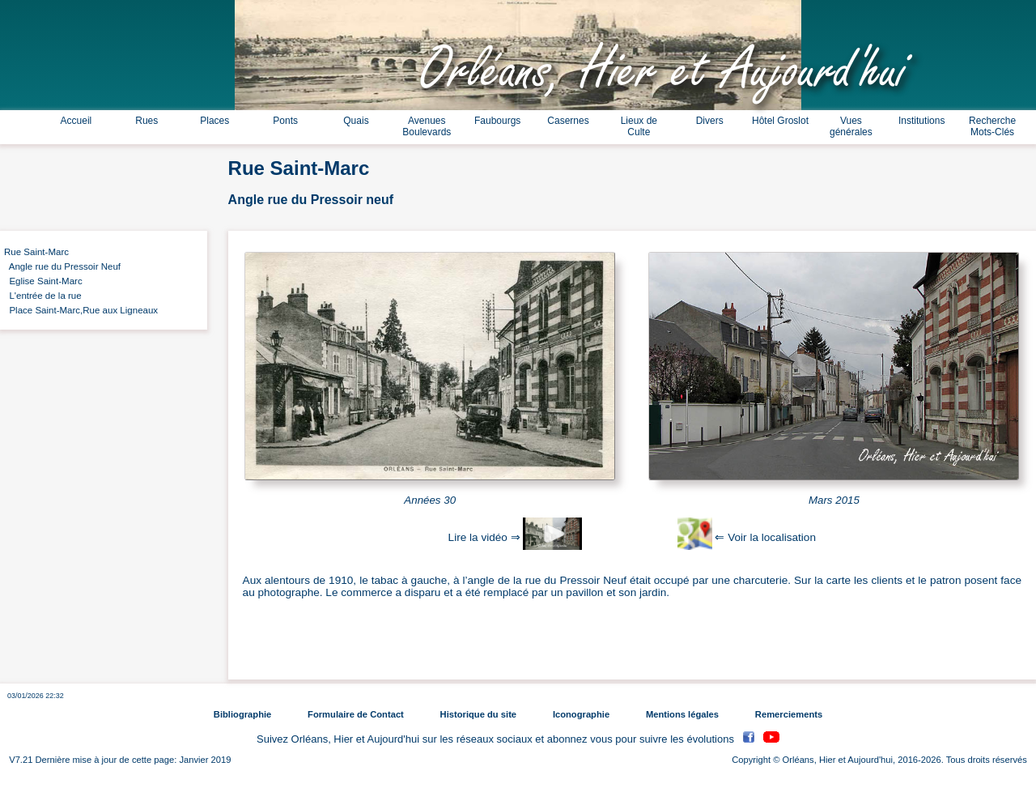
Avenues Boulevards (426, 126)
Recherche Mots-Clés (992, 126)
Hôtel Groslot (780, 120)
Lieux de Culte (639, 126)
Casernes (567, 120)
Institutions (921, 120)
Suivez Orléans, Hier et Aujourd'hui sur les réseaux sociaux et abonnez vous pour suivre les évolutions (497, 739)
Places (214, 120)
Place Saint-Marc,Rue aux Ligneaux (81, 310)
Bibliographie (242, 714)
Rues (146, 120)
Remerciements (788, 714)
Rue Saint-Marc (36, 252)
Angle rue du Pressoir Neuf (62, 266)
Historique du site (478, 714)
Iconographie (581, 714)
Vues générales (851, 126)
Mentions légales (682, 714)
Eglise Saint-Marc (43, 281)
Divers (710, 120)
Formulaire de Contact (356, 714)
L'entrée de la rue (43, 295)
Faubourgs (497, 120)
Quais (355, 120)
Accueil (76, 120)
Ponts (285, 120)
